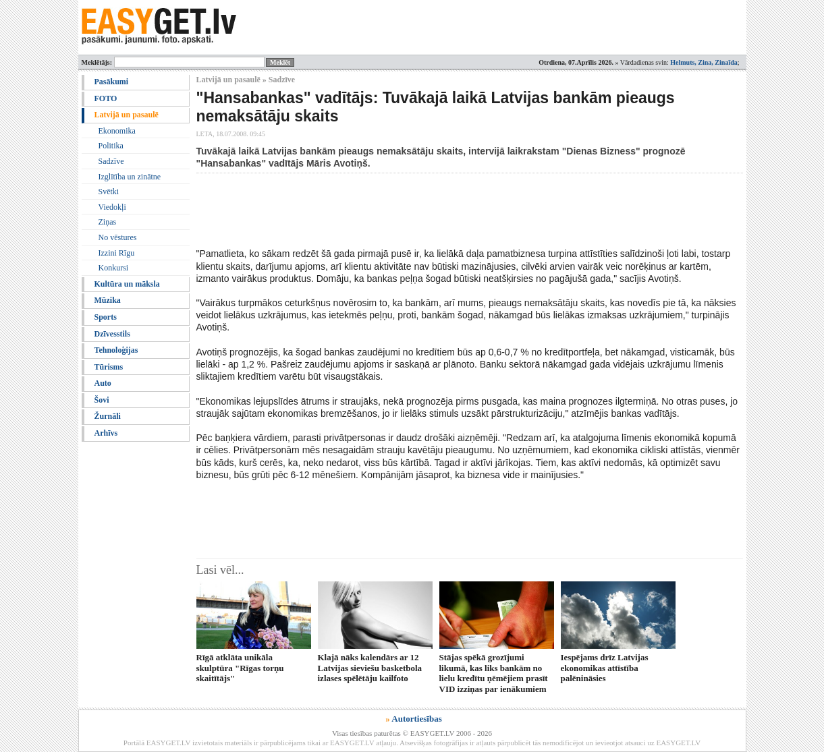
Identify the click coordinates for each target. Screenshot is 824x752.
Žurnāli (107, 416)
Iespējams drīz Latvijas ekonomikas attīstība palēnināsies (605, 667)
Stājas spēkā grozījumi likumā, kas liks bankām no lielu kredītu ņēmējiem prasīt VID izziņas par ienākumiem (493, 672)
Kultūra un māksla (127, 284)
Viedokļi (112, 207)
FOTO (105, 98)
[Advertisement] (442, 210)
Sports (105, 317)
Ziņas (108, 222)
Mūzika (107, 300)
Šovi (101, 400)
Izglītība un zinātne (130, 176)
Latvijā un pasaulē (126, 114)
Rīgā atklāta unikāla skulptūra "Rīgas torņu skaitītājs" (240, 667)
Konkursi (114, 267)
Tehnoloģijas (116, 350)
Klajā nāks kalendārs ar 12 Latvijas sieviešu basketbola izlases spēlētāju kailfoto (370, 667)
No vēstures (118, 237)
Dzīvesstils (112, 334)
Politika (111, 145)
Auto (102, 383)
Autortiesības (416, 719)
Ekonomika (117, 131)
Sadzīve (111, 161)
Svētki (109, 191)
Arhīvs (106, 433)
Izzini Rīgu (117, 253)
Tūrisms (108, 367)
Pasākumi (111, 81)
